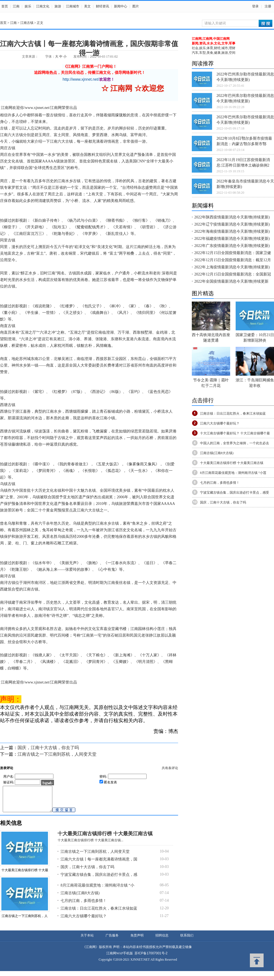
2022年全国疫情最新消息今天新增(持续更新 (231, 281)
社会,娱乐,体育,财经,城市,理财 (213, 48)
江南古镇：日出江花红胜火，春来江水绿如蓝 (99, 913)
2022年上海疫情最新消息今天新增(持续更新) (232, 267)
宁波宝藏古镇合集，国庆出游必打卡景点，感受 (234, 492)
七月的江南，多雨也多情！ (84, 906)
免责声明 (137, 940)
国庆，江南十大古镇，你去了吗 (48, 747)
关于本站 (87, 940)
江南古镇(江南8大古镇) (80, 898)
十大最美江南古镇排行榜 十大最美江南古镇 (105, 838)
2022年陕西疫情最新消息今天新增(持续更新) (232, 217)
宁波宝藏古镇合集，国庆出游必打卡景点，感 (99, 879)
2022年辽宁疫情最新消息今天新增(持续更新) (232, 224)
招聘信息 (162, 940)
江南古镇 (26, 23)
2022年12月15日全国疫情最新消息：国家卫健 (232, 253)
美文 (87, 6)
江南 (16, 6)
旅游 (58, 6)
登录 (255, 6)
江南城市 (72, 6)
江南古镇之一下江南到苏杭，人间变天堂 (57, 754)
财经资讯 (102, 6)
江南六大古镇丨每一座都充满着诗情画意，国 (99, 864)
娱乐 (28, 6)
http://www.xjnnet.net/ (81, 79)
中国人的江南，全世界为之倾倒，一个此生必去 (234, 443)
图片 (135, 6)
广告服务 (112, 940)
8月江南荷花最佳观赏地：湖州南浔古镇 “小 (97, 890)
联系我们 (186, 940)
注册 (268, 6)
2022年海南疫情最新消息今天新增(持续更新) (232, 231)
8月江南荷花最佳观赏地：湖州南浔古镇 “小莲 (233, 473)
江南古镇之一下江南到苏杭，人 (25, 921)
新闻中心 (120, 6)
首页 (4, 6)
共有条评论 (170, 768)
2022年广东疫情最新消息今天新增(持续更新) (232, 246)
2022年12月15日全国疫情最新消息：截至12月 (232, 260)
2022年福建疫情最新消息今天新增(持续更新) (232, 239)
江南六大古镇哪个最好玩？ (84, 921)
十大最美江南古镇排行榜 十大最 (24, 875)
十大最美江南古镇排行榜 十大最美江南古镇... (90, 845)
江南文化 (42, 6)
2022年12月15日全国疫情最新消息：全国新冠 (232, 274)
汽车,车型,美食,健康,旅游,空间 (213, 53)
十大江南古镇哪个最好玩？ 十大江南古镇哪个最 (235, 433)
